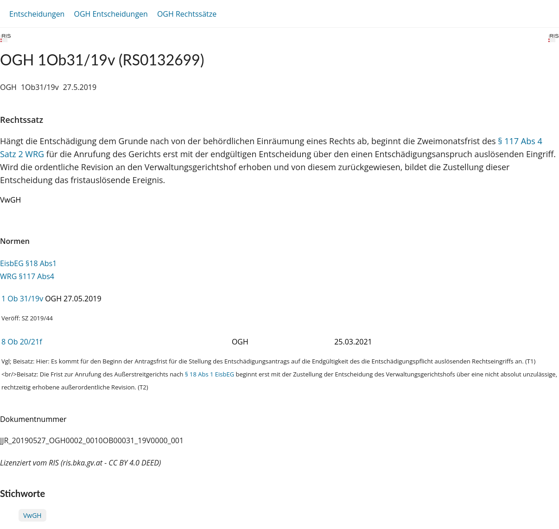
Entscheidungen (36, 14)
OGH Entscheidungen (110, 14)
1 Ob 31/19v (22, 298)
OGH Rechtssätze (186, 14)
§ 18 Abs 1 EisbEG (209, 374)
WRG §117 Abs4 (27, 276)
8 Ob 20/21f (21, 342)
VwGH (32, 515)
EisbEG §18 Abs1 (28, 263)
